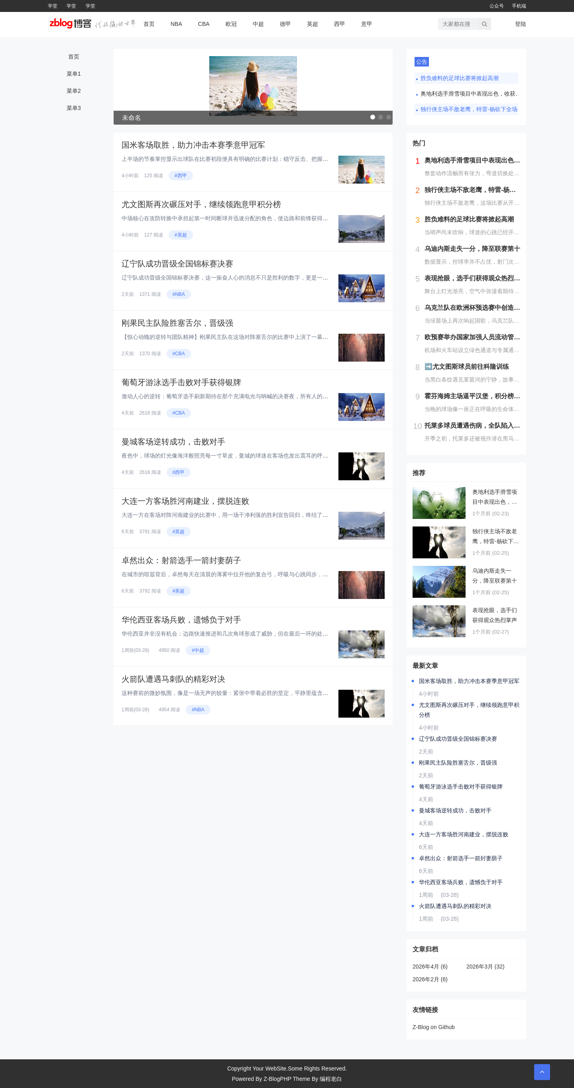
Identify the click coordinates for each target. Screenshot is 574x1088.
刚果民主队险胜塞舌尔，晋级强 (177, 323)
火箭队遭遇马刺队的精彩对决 (173, 679)
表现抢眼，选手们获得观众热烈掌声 (494, 615)
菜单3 (74, 108)
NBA (176, 24)
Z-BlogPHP (277, 1079)
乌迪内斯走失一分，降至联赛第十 (494, 575)
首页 (149, 24)
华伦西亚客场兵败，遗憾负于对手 (181, 619)
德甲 (285, 24)
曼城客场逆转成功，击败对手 (173, 441)
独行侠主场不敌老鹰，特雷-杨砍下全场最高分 (472, 109)
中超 (258, 24)
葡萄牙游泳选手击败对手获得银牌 (181, 382)
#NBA (179, 294)
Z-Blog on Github (434, 1027)
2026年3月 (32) (485, 966)
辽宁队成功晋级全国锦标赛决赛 (177, 263)
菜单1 (74, 73)
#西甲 (181, 175)
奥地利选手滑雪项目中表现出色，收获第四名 (472, 93)
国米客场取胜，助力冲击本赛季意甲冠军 (193, 145)
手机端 (519, 6)
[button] (372, 117)
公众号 (496, 6)
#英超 (181, 235)
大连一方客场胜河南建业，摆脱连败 (185, 501)
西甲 (339, 24)
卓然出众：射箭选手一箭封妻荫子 (181, 560)
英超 (312, 24)
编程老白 (331, 1079)
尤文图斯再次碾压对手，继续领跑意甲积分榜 (201, 204)
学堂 (52, 6)
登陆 (520, 24)
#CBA (179, 353)
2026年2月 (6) (430, 979)
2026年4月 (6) (430, 966)
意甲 (366, 24)
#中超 (198, 650)
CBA (204, 24)
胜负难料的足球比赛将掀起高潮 (460, 78)
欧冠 (231, 24)
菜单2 (74, 91)
